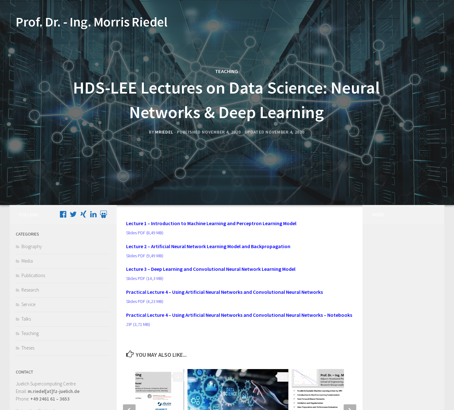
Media (27, 261)
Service (28, 304)
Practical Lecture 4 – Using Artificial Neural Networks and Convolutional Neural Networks (224, 292)
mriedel (164, 132)
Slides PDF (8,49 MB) (144, 233)
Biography (31, 246)
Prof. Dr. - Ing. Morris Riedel (91, 22)
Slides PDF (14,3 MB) (144, 278)
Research (30, 290)
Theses (27, 348)
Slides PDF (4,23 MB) (144, 301)
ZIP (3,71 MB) (138, 324)
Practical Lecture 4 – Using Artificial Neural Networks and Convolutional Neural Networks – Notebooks (239, 315)
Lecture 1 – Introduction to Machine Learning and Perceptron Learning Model (211, 223)
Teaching (226, 71)
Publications (33, 275)
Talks (26, 319)
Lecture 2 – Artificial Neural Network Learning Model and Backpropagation (208, 246)
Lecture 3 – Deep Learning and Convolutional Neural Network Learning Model (210, 269)
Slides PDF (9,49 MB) (144, 256)
